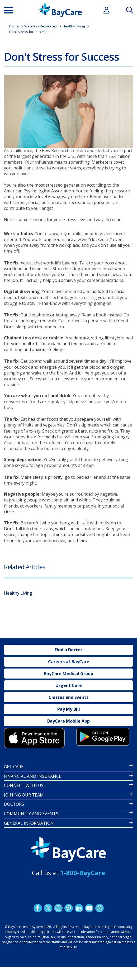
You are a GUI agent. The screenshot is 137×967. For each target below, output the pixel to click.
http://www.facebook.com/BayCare (37, 908)
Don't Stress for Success (61, 56)
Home (14, 26)
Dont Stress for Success (28, 31)
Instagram (58, 908)
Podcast (99, 908)
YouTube (89, 908)
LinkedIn (78, 908)
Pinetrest (68, 908)
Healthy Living (74, 26)
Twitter (48, 908)
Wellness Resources (40, 26)
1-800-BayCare (82, 872)
